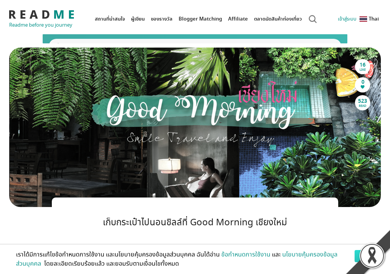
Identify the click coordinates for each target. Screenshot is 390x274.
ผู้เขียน (138, 18)
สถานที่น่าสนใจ (110, 18)
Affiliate (238, 18)
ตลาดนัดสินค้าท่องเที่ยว (278, 18)
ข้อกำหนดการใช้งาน (245, 254)
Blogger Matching (200, 18)
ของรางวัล (162, 18)
